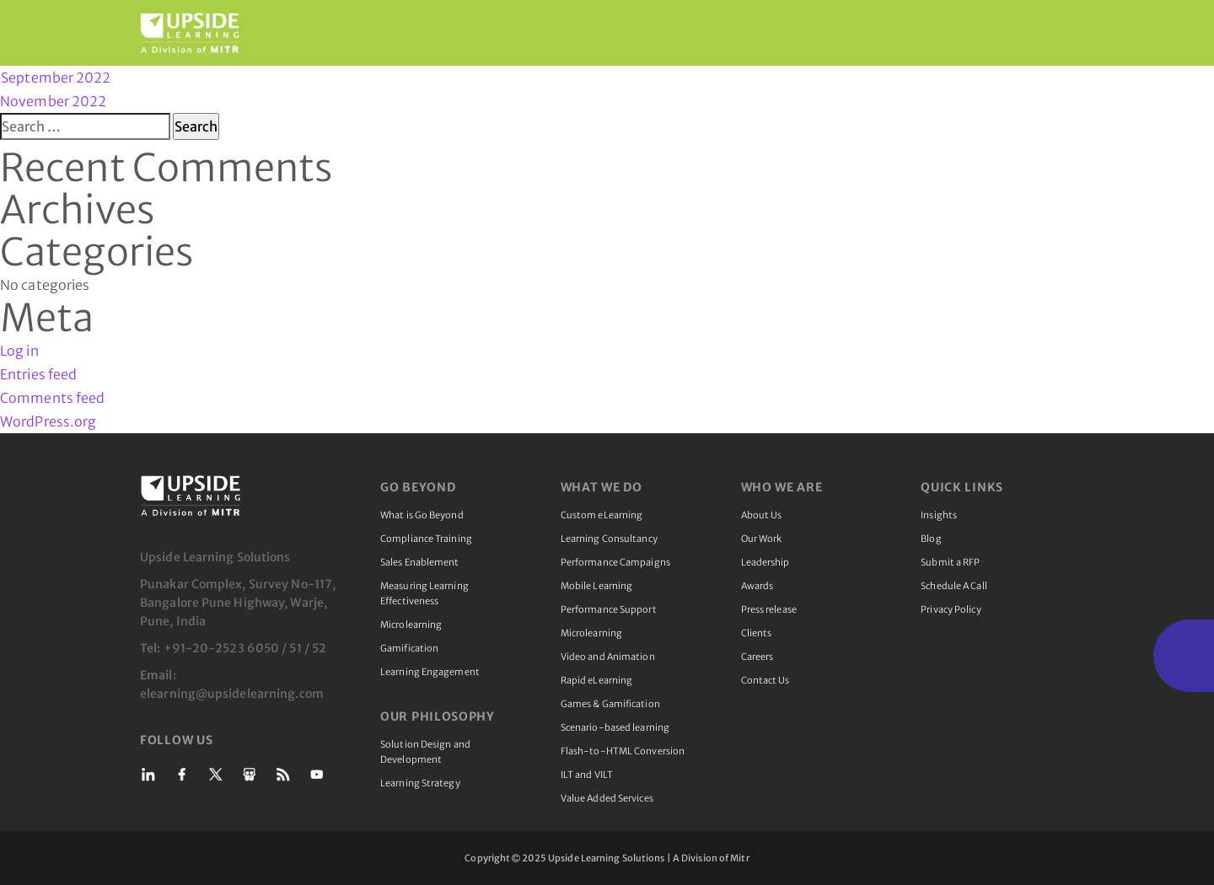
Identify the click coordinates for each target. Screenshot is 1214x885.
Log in (19, 350)
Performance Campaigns (615, 562)
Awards (757, 586)
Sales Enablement (419, 562)
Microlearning (411, 624)
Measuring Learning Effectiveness (424, 593)
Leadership (765, 562)
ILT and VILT (587, 774)
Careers (757, 656)
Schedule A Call (954, 586)
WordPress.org (48, 421)
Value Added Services (607, 798)
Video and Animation (608, 656)
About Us (761, 515)
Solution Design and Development (425, 751)
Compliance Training (426, 538)
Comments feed (52, 397)
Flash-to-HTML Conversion (623, 751)
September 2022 (55, 77)
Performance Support (609, 609)
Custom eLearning (602, 515)
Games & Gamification (610, 704)
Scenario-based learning (615, 727)
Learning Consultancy (609, 538)
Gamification (409, 648)
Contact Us (765, 680)
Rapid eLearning (597, 680)
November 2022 (53, 101)
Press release (769, 609)
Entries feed (38, 374)
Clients (756, 633)
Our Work (761, 538)
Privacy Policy (950, 609)
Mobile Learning (597, 586)
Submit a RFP (950, 562)
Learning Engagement (430, 672)
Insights (939, 515)
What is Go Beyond (422, 515)
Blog (931, 538)
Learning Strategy (420, 783)
